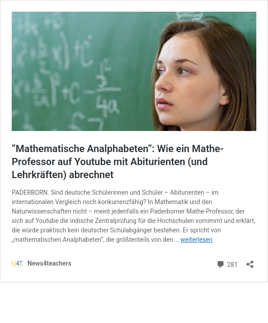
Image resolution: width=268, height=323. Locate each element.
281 (226, 263)
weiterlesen (196, 239)
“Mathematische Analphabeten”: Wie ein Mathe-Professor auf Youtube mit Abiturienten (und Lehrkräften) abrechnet (118, 161)
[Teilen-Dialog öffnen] (250, 261)
